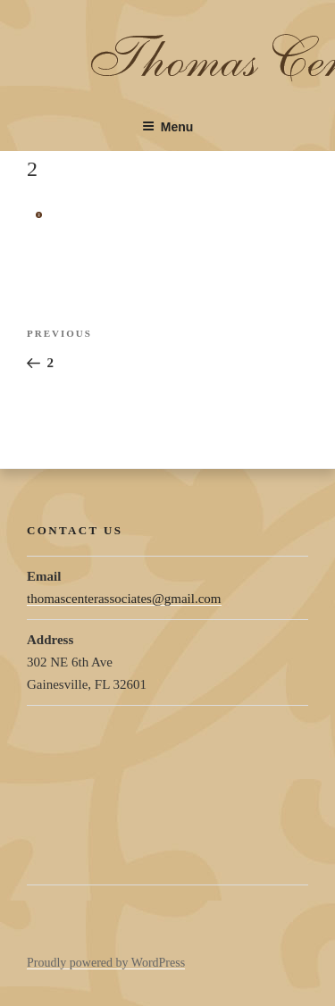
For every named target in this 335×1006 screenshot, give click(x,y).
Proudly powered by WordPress (106, 962)
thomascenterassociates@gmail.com (124, 598)
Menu (168, 127)
